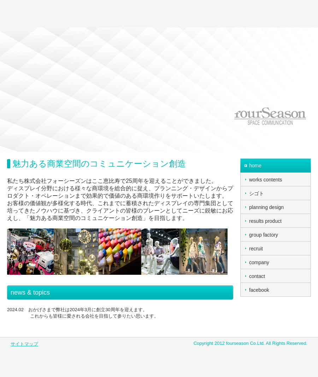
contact (257, 276)
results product (265, 221)
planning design (266, 207)
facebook (259, 290)
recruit (256, 248)
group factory (263, 235)
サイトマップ (24, 344)
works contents (265, 179)
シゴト (256, 193)
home (255, 165)
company (259, 262)
